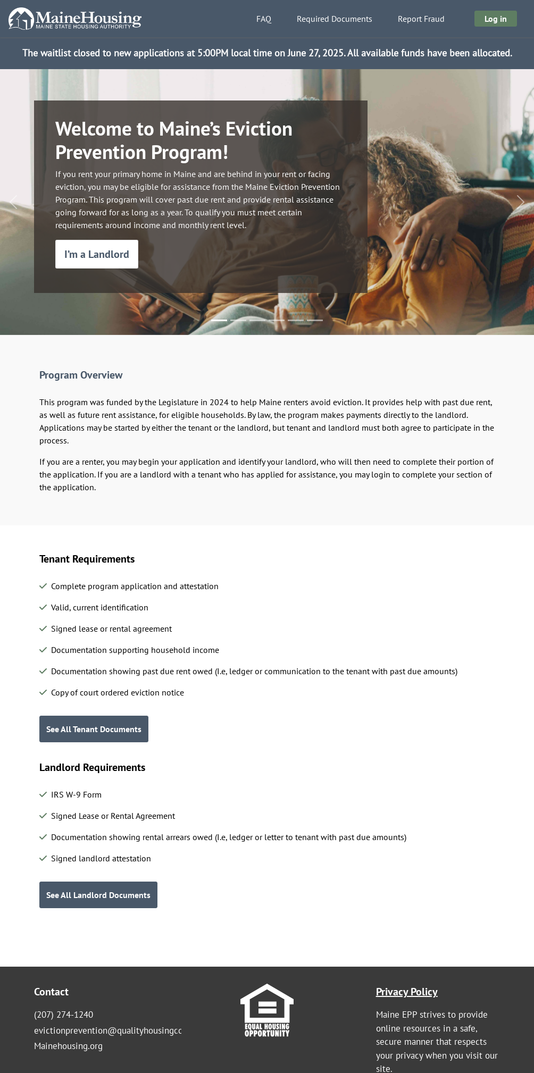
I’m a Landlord (96, 254)
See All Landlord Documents (98, 895)
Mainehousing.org (68, 1046)
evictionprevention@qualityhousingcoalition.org (128, 1030)
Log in (496, 18)
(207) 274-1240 (63, 1014)
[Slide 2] (238, 320)
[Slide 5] (296, 320)
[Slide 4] (277, 320)
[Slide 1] (219, 320)
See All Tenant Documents (93, 729)
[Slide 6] (315, 320)
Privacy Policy (407, 992)
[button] (13, 202)
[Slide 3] (257, 320)
